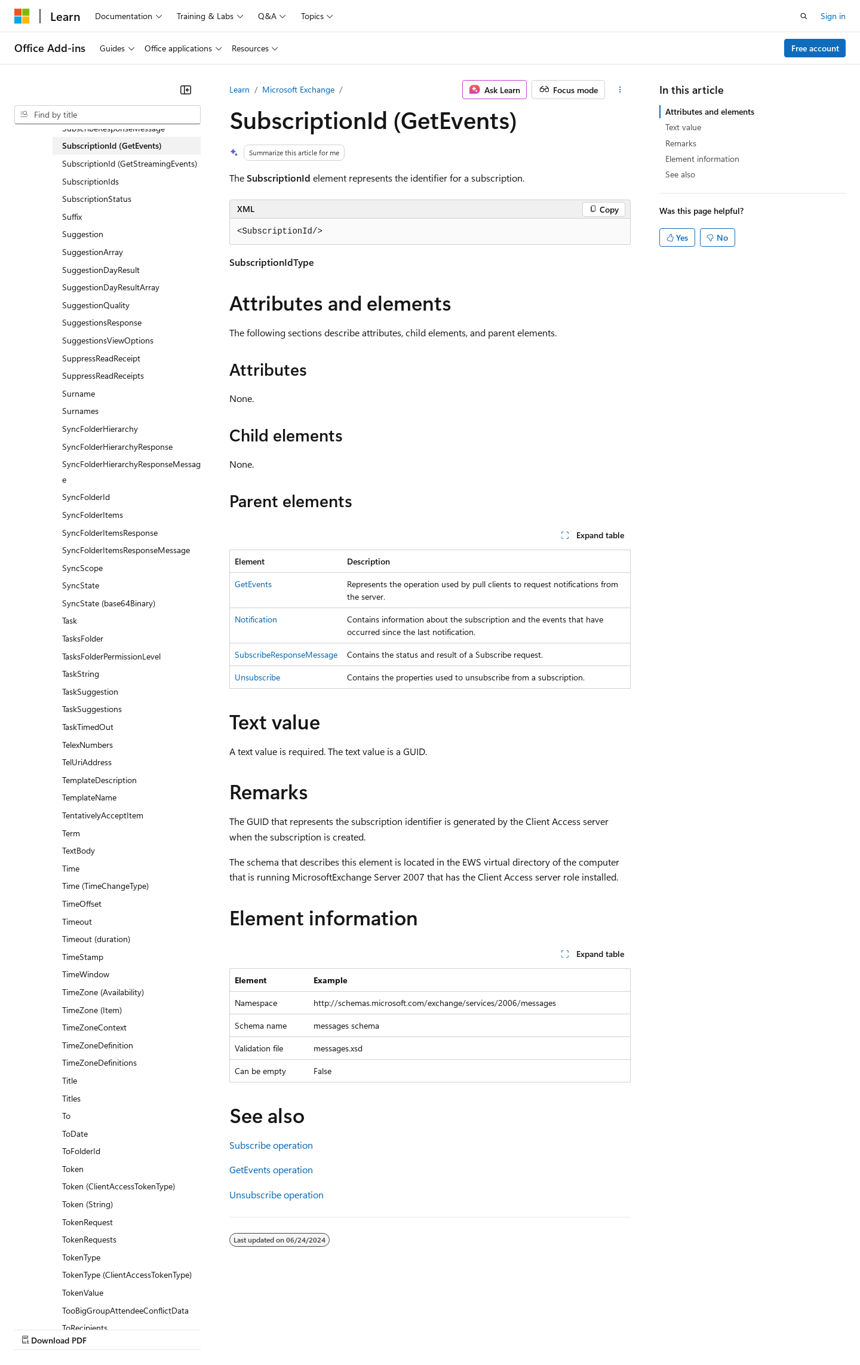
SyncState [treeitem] (80, 585)
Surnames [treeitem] (80, 410)
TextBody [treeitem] (78, 850)
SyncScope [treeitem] (82, 567)
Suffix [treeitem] (72, 216)
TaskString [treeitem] (80, 673)
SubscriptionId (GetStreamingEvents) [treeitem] (129, 163)
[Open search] (804, 16)
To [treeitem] (66, 1115)
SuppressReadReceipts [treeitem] (103, 375)
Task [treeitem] (69, 620)
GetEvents (253, 584)
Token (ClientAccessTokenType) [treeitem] (118, 1186)
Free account (815, 48)
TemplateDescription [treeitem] (99, 780)
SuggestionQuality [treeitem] (96, 305)
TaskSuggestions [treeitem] (92, 708)
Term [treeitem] (71, 833)
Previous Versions (108, 1329)
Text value (683, 127)
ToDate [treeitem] (75, 1133)
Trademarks (495, 1329)
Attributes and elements (709, 111)
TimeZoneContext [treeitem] (94, 1027)
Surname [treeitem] (78, 393)
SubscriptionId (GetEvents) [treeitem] (112, 145)
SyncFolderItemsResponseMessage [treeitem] (126, 550)
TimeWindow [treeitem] (85, 974)
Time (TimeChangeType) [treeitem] (105, 885)
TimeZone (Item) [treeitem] (92, 1010)
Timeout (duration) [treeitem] (96, 938)
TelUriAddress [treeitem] (87, 762)
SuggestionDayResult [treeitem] (101, 269)
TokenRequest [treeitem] (87, 1222)
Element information (702, 158)
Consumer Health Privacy (343, 1329)
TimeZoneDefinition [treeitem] (97, 1045)
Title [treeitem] (69, 1080)
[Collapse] (186, 89)
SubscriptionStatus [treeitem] (96, 198)
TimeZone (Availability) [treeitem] (103, 992)
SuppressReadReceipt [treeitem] (101, 358)
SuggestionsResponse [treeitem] (102, 322)
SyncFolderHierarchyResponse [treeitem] (117, 446)
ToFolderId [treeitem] (81, 1151)
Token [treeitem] (73, 1168)
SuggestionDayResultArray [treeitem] (110, 287)
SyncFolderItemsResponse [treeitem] (110, 532)
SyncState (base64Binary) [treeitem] (108, 603)
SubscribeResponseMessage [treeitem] (113, 128)
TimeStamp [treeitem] (82, 956)
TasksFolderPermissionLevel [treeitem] (111, 656)
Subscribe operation (271, 1145)
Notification (256, 619)
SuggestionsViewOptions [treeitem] (107, 340)
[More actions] (620, 89)
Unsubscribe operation (276, 1194)
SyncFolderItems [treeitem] (92, 514)
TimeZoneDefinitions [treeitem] (99, 1062)
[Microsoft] (22, 16)
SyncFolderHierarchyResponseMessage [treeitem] (131, 471)
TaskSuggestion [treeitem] (90, 691)
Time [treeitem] (70, 868)
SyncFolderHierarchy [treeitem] (100, 428)
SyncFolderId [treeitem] (86, 496)
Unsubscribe (257, 677)
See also (680, 174)
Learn (239, 89)
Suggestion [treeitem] (82, 234)
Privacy (261, 1329)
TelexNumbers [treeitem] (87, 744)
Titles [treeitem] (71, 1098)
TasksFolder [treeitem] (82, 638)
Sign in (833, 16)
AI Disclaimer (38, 1329)
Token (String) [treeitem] (87, 1204)
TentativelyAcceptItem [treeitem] (102, 815)
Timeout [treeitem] (77, 921)
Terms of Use (436, 1329)
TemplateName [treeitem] (89, 797)
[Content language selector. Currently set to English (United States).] (69, 1299)
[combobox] (107, 114)
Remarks (680, 143)
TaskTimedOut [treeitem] (87, 726)
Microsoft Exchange (298, 89)
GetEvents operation (271, 1169)
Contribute (214, 1329)
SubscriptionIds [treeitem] (90, 181)
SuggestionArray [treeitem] (92, 251)
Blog (163, 1329)
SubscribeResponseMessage (286, 654)
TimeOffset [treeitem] (82, 903)
